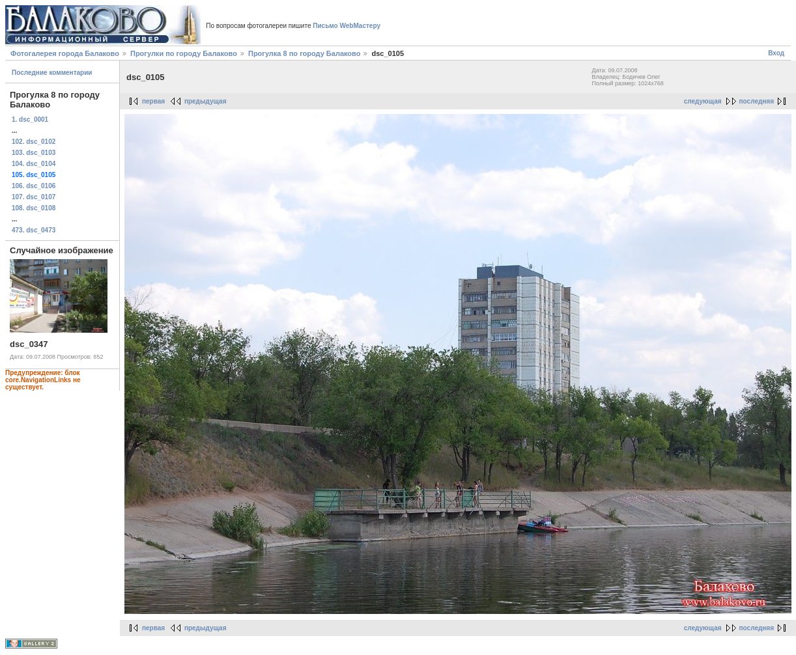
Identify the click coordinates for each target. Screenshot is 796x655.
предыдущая (205, 101)
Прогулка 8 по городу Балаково (304, 53)
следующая (703, 101)
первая (153, 101)
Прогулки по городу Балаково (183, 53)
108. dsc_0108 (33, 208)
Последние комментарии (52, 72)
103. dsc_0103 (33, 152)
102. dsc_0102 (33, 141)
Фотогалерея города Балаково (64, 53)
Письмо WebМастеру (346, 25)
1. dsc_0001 (30, 119)
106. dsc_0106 (33, 185)
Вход (776, 53)
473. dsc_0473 (33, 230)
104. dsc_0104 (33, 163)
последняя (756, 101)
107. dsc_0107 (33, 197)
